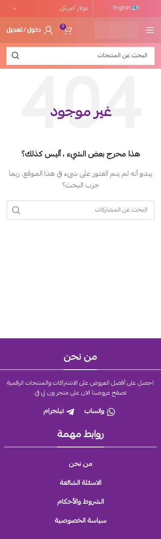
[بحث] (80, 56)
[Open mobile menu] (150, 30)
